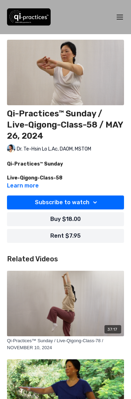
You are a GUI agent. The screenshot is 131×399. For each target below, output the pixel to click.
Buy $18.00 (65, 219)
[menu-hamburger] (120, 17)
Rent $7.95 (65, 235)
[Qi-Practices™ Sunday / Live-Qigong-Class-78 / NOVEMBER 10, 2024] (65, 344)
